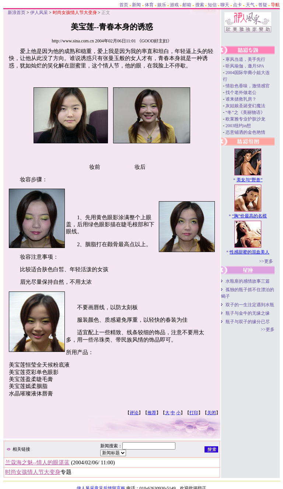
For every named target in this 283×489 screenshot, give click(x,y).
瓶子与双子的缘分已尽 (248, 321)
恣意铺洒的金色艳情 (245, 132)
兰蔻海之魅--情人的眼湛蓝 (37, 462)
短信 (212, 4)
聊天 (224, 4)
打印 (193, 412)
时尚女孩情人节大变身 (32, 472)
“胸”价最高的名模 (249, 216)
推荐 (151, 412)
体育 (149, 4)
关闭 (211, 412)
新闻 (136, 4)
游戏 (174, 4)
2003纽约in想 (238, 125)
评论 (134, 412)
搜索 (199, 4)
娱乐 (161, 4)
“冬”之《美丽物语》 (245, 112)
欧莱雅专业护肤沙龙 (245, 119)
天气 (250, 4)
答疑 (262, 4)
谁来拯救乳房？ (241, 99)
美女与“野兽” (250, 179)
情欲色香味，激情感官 (248, 85)
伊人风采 (39, 12)
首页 (123, 4)
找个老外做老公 (241, 92)
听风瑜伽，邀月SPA (245, 66)
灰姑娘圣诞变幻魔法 (245, 105)
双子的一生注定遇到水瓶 (250, 304)
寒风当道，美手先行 (245, 59)
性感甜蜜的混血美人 (249, 252)
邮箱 (186, 4)
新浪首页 (16, 12)
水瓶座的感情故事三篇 (248, 281)
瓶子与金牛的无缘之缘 (248, 313)
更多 (268, 261)
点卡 (237, 4)
